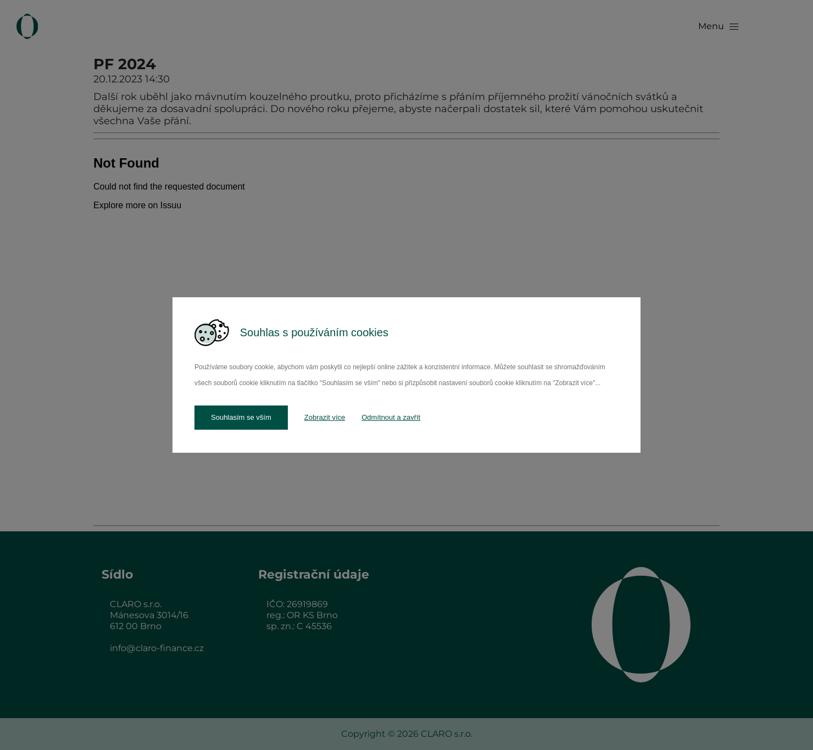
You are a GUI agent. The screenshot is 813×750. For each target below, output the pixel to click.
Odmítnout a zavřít (390, 417)
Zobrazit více (324, 417)
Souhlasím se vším (241, 417)
